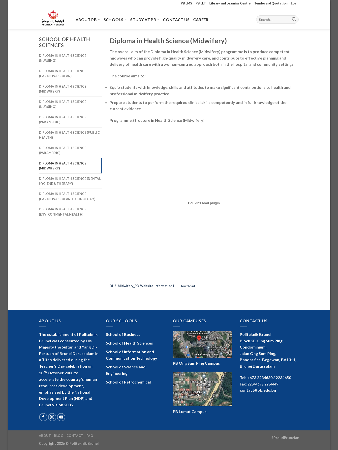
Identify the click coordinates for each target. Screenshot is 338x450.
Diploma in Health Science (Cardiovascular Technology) (67, 196)
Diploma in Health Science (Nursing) (62, 58)
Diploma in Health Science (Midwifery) (62, 88)
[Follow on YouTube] (61, 417)
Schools (115, 19)
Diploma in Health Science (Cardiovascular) (62, 73)
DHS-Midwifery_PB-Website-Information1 (142, 286)
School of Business (123, 334)
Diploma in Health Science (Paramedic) (62, 119)
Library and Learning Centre (230, 3)
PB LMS (186, 3)
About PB (88, 19)
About (45, 436)
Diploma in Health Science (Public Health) (69, 134)
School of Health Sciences (129, 343)
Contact (74, 436)
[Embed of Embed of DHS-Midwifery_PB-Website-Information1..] (204, 203)
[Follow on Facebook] (43, 417)
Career (201, 19)
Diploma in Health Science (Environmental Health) (62, 211)
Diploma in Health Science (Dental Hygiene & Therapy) (70, 181)
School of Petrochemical (128, 382)
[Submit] (294, 19)
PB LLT (201, 3)
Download (187, 286)
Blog (58, 436)
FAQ (90, 436)
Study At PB (144, 19)
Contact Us (176, 19)
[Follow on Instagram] (52, 417)
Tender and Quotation (270, 3)
